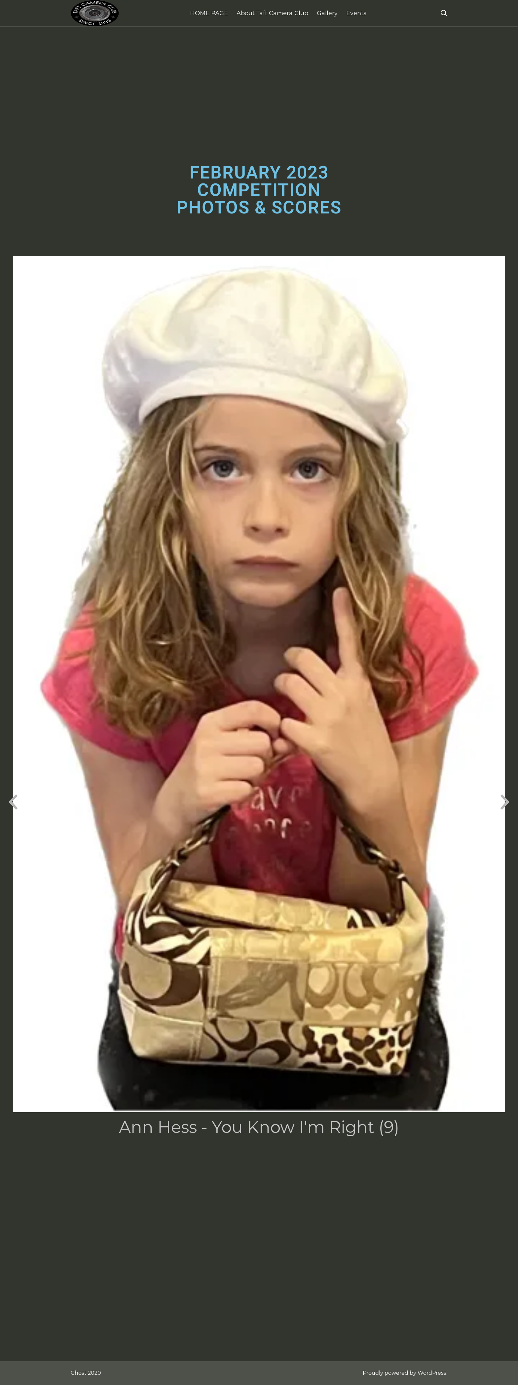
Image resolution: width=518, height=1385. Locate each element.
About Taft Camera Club (272, 13)
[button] (13, 802)
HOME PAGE (209, 13)
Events (356, 13)
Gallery (327, 13)
